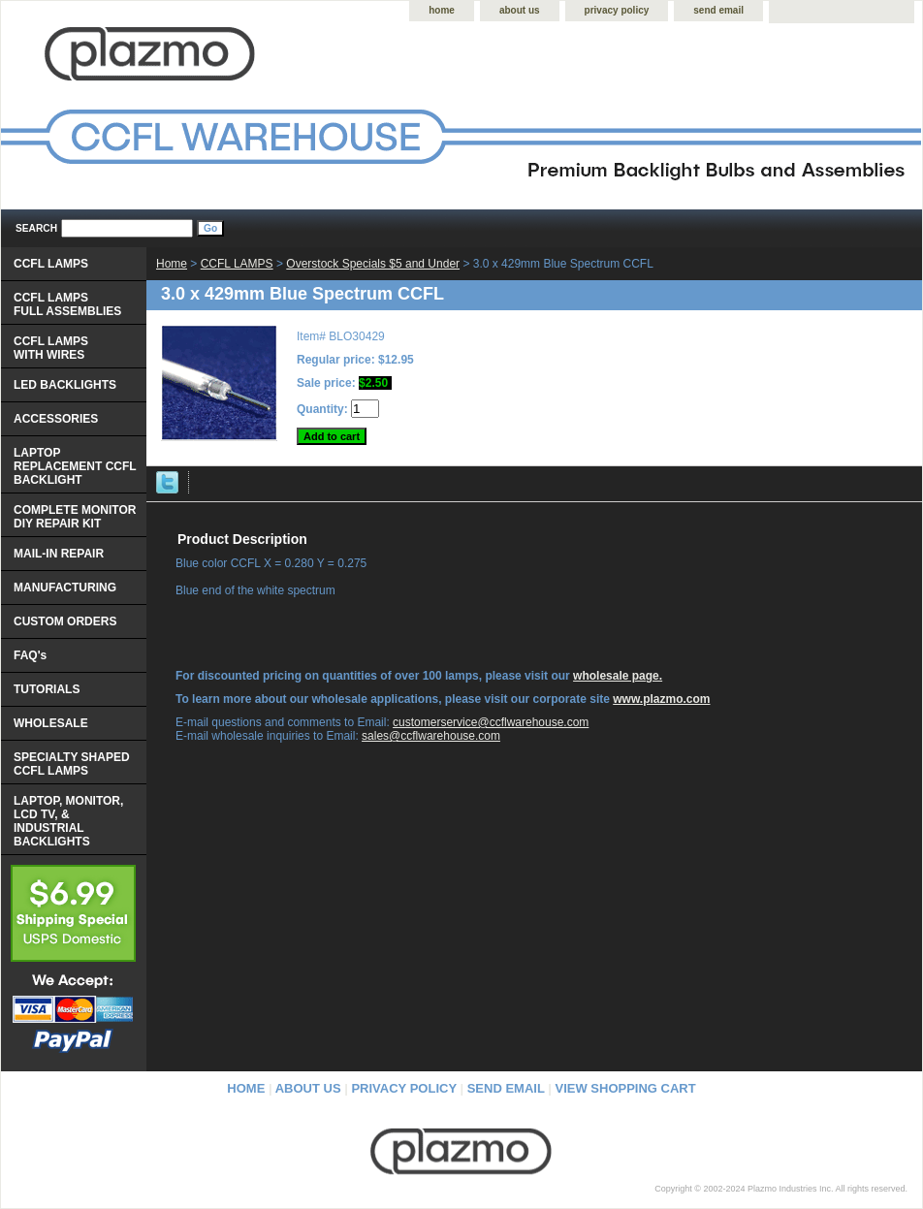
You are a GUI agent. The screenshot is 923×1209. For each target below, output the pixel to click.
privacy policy (617, 10)
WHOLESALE (51, 723)
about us (519, 10)
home (442, 10)
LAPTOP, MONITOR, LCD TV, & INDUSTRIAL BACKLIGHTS (68, 821)
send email (718, 10)
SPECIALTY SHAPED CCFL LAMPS (72, 764)
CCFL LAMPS (237, 263)
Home (171, 263)
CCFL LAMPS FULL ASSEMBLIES (67, 304)
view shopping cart (626, 1088)
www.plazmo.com (661, 699)
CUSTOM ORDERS (65, 621)
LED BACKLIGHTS (65, 385)
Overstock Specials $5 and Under (373, 263)
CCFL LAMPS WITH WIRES (51, 348)
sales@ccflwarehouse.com (431, 736)
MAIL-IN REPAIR (59, 553)
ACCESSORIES (56, 419)
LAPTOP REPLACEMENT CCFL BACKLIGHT (75, 466)
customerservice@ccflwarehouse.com (491, 722)
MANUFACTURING (65, 587)
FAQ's (30, 655)
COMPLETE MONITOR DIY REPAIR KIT (75, 516)
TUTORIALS (47, 689)
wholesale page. (617, 676)
